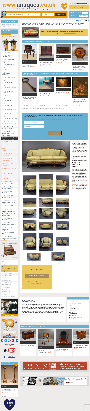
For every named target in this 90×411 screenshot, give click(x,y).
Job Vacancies (6, 291)
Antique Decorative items (9, 118)
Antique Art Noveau (7, 82)
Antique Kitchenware (8, 67)
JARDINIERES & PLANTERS (9, 163)
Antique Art (5, 80)
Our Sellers (5, 278)
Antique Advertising (8, 59)
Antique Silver (6, 222)
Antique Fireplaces (7, 121)
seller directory (7, 280)
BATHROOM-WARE (7, 153)
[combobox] (48, 14)
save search (55, 133)
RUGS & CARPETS (7, 173)
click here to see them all (37, 283)
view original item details (69, 33)
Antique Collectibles (8, 116)
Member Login (6, 26)
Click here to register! (9, 24)
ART (3, 145)
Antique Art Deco (7, 85)
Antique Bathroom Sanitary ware (7, 92)
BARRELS (4, 150)
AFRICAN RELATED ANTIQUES (7, 142)
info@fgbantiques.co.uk (76, 317)
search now (60, 14)
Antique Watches (7, 236)
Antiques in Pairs (7, 209)
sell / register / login (76, 7)
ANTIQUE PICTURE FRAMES (9, 123)
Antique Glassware (7, 131)
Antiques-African (7, 62)
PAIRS (4, 171)
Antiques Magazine (7, 273)
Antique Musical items (8, 202)
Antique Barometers (8, 64)
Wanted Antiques (7, 275)
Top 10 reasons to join (8, 268)
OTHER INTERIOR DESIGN (9, 168)
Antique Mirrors (7, 197)
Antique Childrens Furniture (7, 106)
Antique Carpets (7, 100)
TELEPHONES (6, 178)
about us (4, 289)
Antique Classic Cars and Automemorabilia (9, 110)
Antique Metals (6, 188)
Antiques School (7, 271)
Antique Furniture (7, 126)
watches (77, 179)
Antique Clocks (6, 113)
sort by (72, 15)
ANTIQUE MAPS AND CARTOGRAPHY (7, 56)
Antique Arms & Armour (8, 77)
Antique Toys (5, 230)
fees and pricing (7, 284)
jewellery (82, 179)
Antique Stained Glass (8, 128)
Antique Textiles (7, 227)
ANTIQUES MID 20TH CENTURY (7, 192)
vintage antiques (80, 177)
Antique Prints (6, 215)
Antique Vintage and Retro (8, 233)
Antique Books (6, 95)
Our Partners (6, 287)
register (4, 266)
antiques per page (75, 12)
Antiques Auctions (7, 264)
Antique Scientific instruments (7, 219)
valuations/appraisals (8, 296)
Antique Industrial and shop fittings (8, 134)
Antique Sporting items (9, 224)
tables (73, 179)
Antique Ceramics (7, 103)
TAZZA (4, 176)
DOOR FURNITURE (7, 158)
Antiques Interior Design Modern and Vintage (9, 138)
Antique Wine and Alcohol (9, 239)
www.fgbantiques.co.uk (76, 318)
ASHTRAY (4, 148)
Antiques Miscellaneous (9, 200)
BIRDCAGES (5, 155)
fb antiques (36, 269)
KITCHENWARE (6, 166)
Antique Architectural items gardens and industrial (8, 74)
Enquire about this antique (37, 275)
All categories (6, 53)
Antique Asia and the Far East (9, 88)
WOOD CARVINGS (7, 181)
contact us (5, 294)
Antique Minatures (7, 195)
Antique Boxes (6, 98)
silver (86, 177)
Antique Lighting (7, 186)
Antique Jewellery (7, 183)
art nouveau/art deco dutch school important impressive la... (9, 391)
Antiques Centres (7, 282)
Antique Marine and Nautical (7, 206)
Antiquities (5, 69)
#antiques (9, 344)
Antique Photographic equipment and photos (8, 212)
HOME (3, 261)
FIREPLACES (5, 160)
